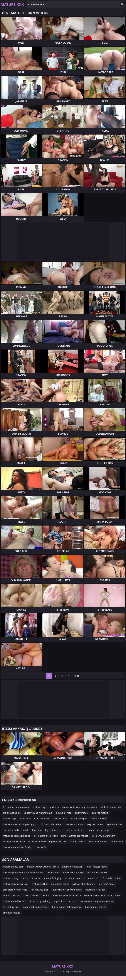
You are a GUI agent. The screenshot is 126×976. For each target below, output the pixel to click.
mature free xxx (78, 841)
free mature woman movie (16, 807)
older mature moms (97, 866)
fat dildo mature (11, 895)
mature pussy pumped (100, 830)
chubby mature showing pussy (66, 889)
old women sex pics (75, 878)
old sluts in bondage (51, 824)
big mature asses (53, 830)
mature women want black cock (43, 866)
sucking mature (30, 895)
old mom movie (107, 883)
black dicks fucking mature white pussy (61, 895)
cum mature (117, 841)
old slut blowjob (63, 812)
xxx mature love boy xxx (46, 835)
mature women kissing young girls (20, 824)
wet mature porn (79, 818)
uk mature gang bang (39, 901)
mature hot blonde (31, 878)
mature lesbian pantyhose (36, 906)
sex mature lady (11, 830)
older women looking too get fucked (102, 895)
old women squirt (60, 883)
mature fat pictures (75, 830)
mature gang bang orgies (15, 883)
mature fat (41, 847)
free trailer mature (112, 878)
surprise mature (100, 812)
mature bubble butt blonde (16, 835)
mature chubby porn (13, 866)
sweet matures (60, 818)
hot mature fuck (11, 906)
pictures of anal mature (84, 883)
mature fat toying (52, 878)
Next (76, 675)
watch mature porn (32, 830)
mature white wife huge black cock (79, 807)
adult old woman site (110, 807)
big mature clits (114, 824)
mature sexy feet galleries (46, 807)
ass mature (25, 818)
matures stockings (74, 824)
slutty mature (81, 812)
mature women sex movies (74, 835)
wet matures (53, 872)
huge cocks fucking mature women (96, 901)
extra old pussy (41, 818)
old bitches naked (12, 812)
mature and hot (40, 883)
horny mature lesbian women (67, 906)
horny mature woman (14, 841)
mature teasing (10, 878)
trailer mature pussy (73, 872)
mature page (9, 818)
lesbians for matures (97, 872)
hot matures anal (39, 889)
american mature (11, 912)
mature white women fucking (17, 847)
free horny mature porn (103, 835)
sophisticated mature (64, 901)
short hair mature (98, 841)
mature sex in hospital (14, 901)
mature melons (99, 818)
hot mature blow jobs (73, 866)
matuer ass (93, 878)
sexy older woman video (15, 889)
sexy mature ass (95, 824)
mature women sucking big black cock (47, 841)
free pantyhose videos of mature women (23, 872)
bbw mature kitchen (95, 889)
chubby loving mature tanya (38, 812)
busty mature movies (95, 906)
